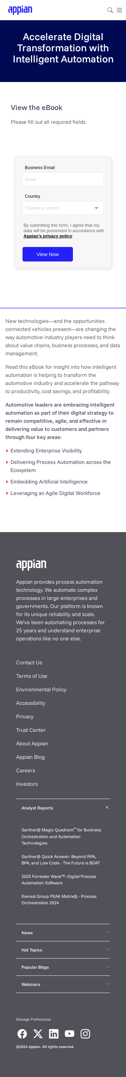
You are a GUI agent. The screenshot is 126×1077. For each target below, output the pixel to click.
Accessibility (30, 702)
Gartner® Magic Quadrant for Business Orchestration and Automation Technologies (61, 836)
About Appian (32, 743)
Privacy (25, 716)
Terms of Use (31, 675)
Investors (27, 783)
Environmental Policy (41, 689)
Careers (25, 770)
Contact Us (29, 662)
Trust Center (31, 729)
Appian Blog (30, 756)
